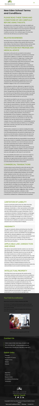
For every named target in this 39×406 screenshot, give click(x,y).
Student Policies (8, 359)
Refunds (7, 361)
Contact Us (7, 374)
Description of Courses (10, 357)
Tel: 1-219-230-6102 (10, 345)
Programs (7, 355)
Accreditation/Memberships (11, 379)
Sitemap (24, 404)
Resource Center (9, 377)
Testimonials (8, 381)
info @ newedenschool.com (22, 345)
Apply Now (7, 372)
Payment (7, 364)
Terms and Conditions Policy (13, 404)
